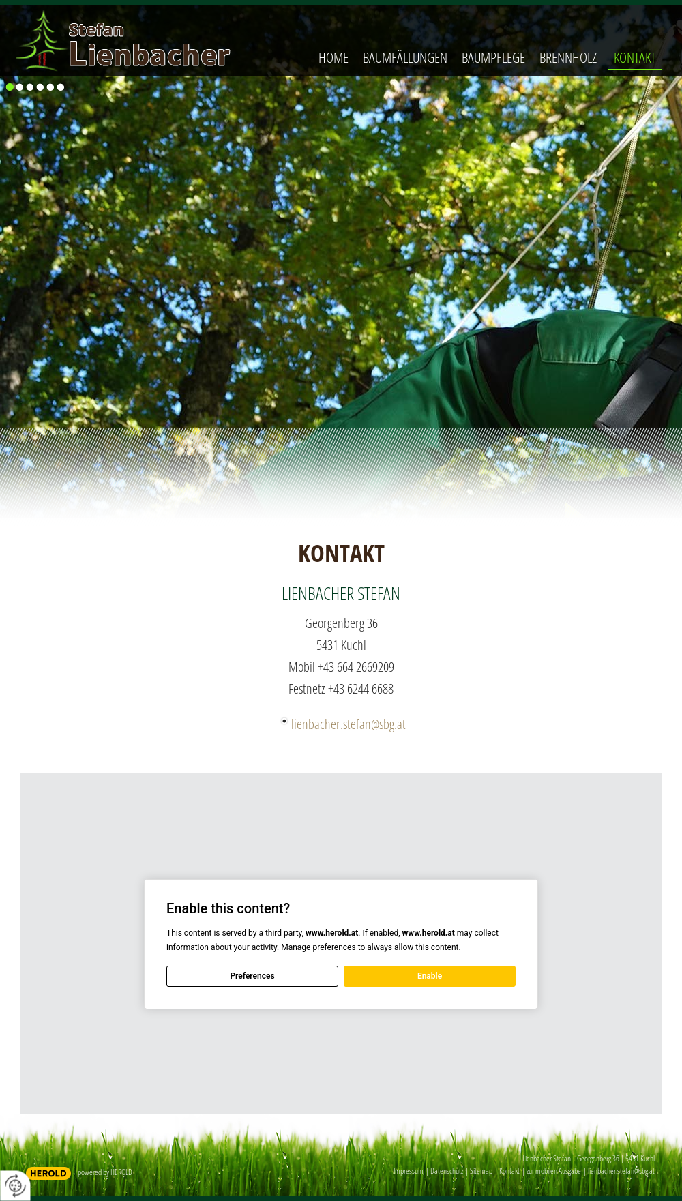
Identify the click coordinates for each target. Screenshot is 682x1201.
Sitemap (481, 1170)
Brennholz (568, 57)
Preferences (252, 976)
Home (333, 57)
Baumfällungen (405, 57)
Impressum (409, 1170)
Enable (429, 976)
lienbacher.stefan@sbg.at (348, 724)
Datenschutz (446, 1170)
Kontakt (634, 57)
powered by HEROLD (105, 1172)
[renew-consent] (15, 1185)
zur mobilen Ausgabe (554, 1170)
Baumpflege (493, 57)
